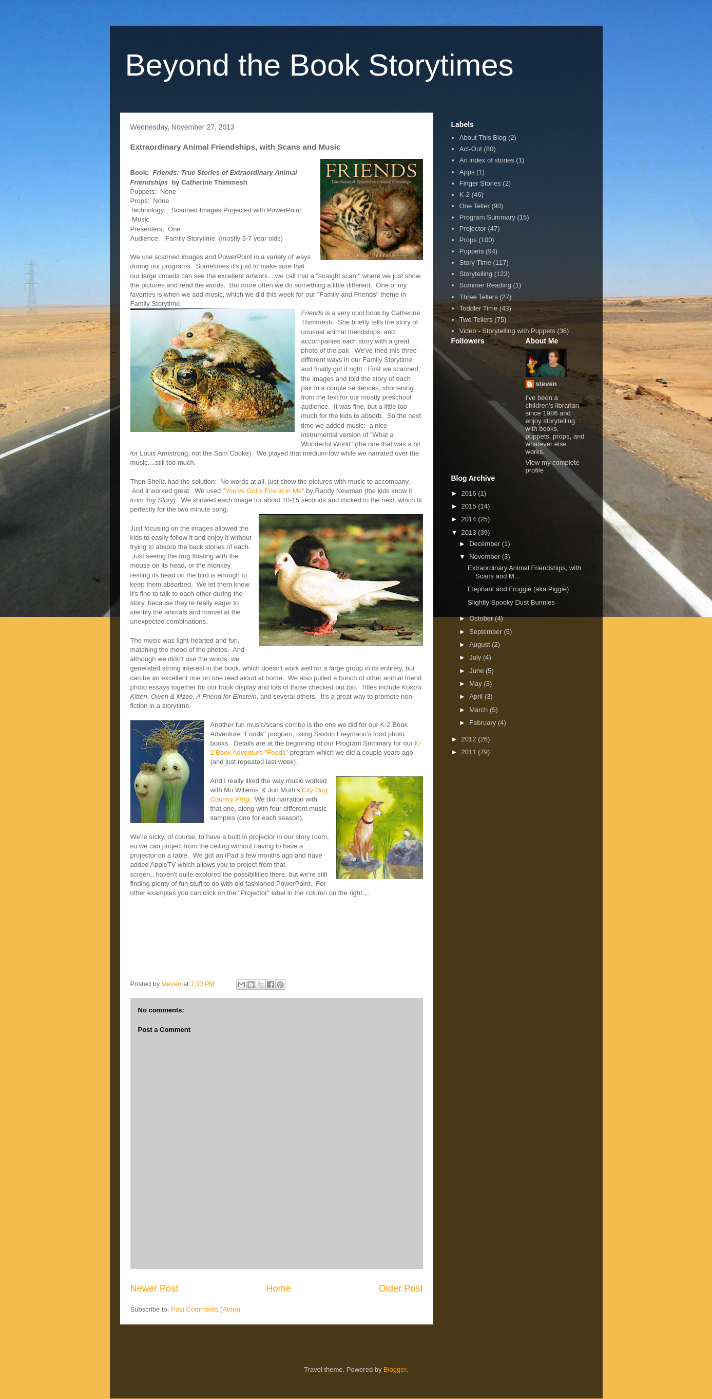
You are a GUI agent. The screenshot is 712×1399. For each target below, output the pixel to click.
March (479, 710)
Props (468, 240)
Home (278, 1288)
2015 (469, 506)
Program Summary (487, 217)
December (485, 544)
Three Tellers (478, 297)
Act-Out (470, 149)
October (482, 618)
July (476, 657)
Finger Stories (480, 183)
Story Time (475, 262)
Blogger (394, 1369)
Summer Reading (485, 285)
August (480, 644)
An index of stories (486, 160)
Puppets (471, 251)
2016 (469, 493)
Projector (472, 228)
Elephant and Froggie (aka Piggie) (518, 589)
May (476, 683)
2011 (469, 752)
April (477, 696)
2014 (469, 519)
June (477, 671)
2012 (469, 739)
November (485, 556)
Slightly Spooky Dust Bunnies (511, 602)
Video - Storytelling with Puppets (507, 331)
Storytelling (475, 274)
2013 (469, 532)
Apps (467, 172)
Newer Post (154, 1288)
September (486, 631)
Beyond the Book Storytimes (319, 65)
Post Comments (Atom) (205, 1309)
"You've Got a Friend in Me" (263, 491)
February (483, 722)
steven (546, 384)
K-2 (464, 194)
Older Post (401, 1288)
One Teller (474, 206)
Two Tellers (476, 319)
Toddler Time (478, 308)
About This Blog (483, 137)
